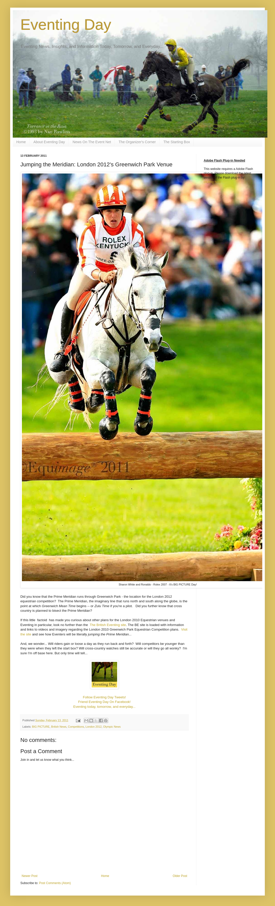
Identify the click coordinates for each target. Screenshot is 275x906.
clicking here (212, 182)
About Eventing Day (49, 142)
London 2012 (94, 726)
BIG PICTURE (41, 726)
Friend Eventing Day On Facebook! (104, 702)
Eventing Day (65, 24)
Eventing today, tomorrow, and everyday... (104, 707)
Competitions (76, 726)
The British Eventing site (108, 625)
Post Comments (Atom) (55, 883)
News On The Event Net (92, 142)
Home (21, 142)
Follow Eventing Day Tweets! (104, 697)
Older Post (180, 876)
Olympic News (112, 726)
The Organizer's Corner (137, 142)
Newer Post (29, 876)
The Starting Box (176, 142)
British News (58, 726)
